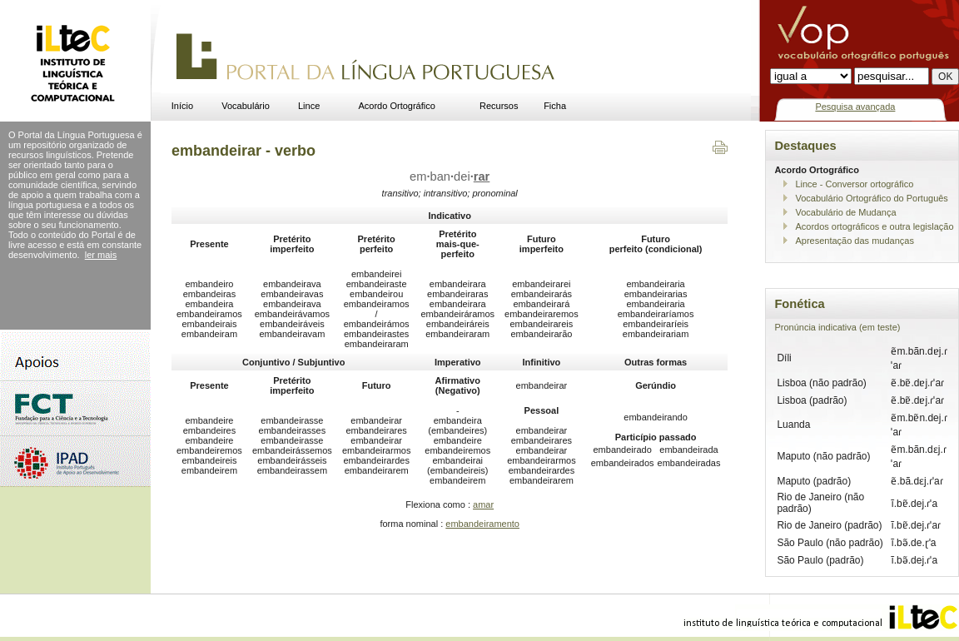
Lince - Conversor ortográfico (854, 184)
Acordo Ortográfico (397, 106)
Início (182, 106)
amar (483, 504)
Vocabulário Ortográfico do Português (871, 198)
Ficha (555, 106)
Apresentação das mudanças (854, 241)
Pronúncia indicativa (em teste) (837, 327)
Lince (309, 106)
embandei (449, 176)
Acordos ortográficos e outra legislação (874, 226)
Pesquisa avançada (855, 107)
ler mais (101, 255)
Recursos (499, 106)
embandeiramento (482, 524)
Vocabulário (245, 106)
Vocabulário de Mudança (845, 212)
